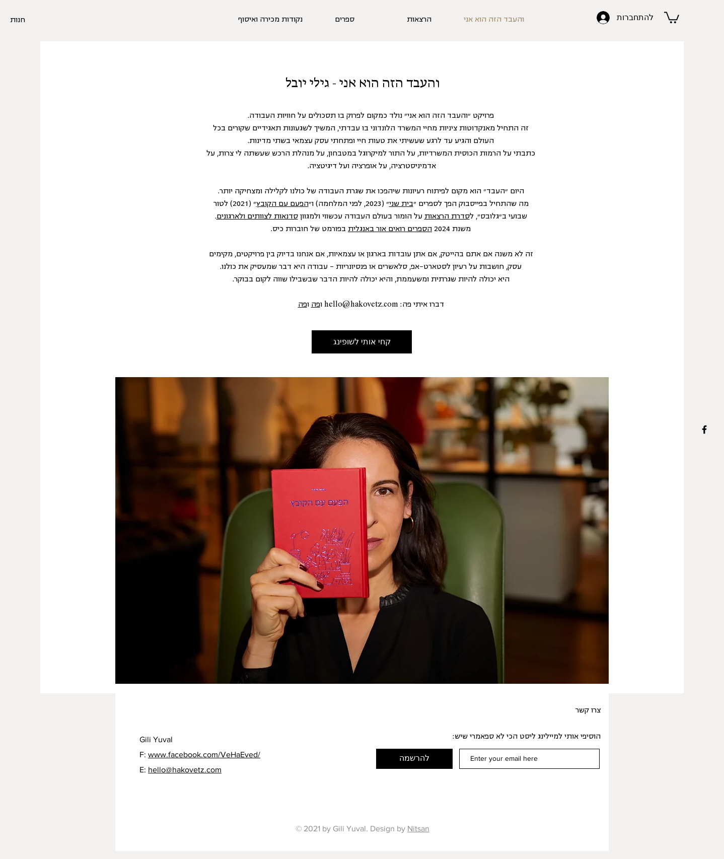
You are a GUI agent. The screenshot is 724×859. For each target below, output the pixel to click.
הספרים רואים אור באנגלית (390, 229)
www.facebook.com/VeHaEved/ (204, 754)
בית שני (401, 203)
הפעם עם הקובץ (282, 203)
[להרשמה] (414, 759)
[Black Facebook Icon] (704, 429)
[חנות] (28, 20)
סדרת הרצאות (447, 216)
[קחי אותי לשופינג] (362, 341)
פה (315, 304)
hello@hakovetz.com (361, 304)
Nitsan (418, 828)
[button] (671, 17)
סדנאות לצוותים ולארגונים (257, 216)
